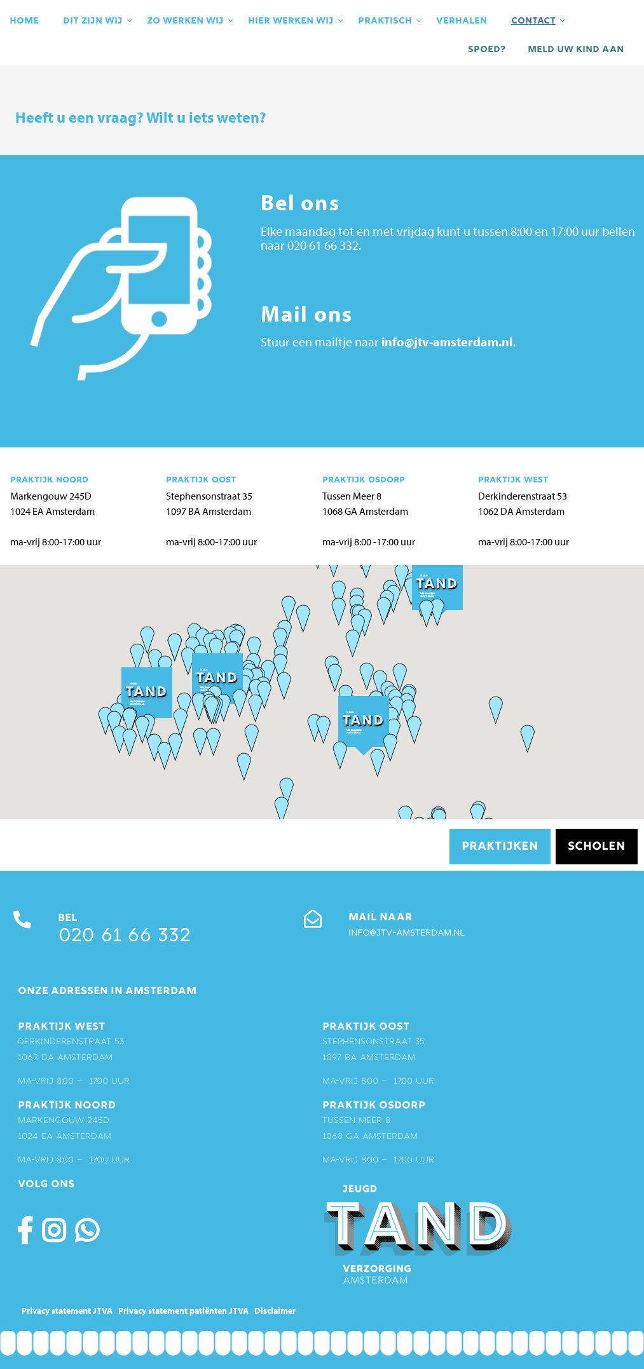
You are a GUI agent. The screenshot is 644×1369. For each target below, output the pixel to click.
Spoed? (486, 49)
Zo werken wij (191, 21)
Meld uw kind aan (576, 49)
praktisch (390, 21)
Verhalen (461, 21)
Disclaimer (275, 1310)
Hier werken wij (296, 21)
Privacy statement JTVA (67, 1310)
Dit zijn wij (98, 21)
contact (539, 21)
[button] (366, 675)
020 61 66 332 (124, 937)
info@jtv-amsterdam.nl (447, 342)
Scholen (597, 847)
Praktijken (500, 847)
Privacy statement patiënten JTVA (183, 1310)
